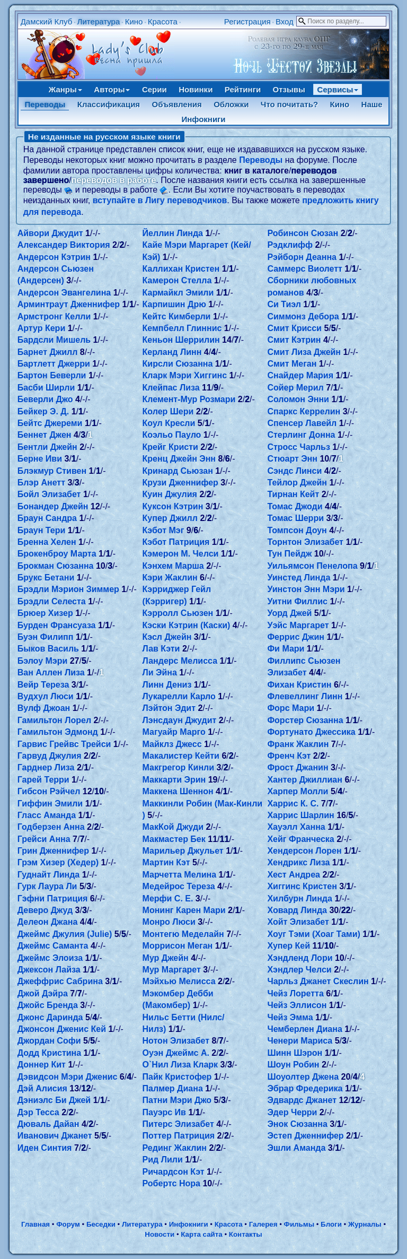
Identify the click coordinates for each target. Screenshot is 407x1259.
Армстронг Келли (54, 316)
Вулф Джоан (43, 708)
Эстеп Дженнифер (305, 1135)
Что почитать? (289, 104)
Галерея (263, 1224)
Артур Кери (41, 328)
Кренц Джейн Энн (179, 458)
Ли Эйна (160, 672)
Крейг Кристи (170, 446)
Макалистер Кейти (181, 755)
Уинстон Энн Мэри (305, 589)
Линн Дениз (167, 684)
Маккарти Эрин (174, 779)
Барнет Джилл (47, 352)
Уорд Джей (289, 613)
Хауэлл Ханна (296, 826)
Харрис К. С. (292, 803)
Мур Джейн (166, 957)
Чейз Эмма (290, 1017)
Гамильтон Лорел (54, 720)
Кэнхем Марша (173, 565)
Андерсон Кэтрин (54, 257)
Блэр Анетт (41, 482)
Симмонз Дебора (303, 316)
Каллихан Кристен (181, 268)
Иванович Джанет (54, 1135)
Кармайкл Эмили (178, 292)
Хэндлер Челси (299, 969)
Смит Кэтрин (294, 339)
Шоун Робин (293, 1064)
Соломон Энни (298, 399)
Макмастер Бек (174, 839)
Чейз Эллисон (296, 1005)
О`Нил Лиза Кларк (180, 1064)
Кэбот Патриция (176, 541)
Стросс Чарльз (298, 446)
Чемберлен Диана (304, 1029)
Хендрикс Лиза (298, 862)
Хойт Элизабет (298, 921)
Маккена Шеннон (178, 791)
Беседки (101, 1224)
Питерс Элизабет (178, 1123)
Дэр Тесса (38, 1112)
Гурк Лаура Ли (47, 886)
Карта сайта (201, 1234)
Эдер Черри (292, 1112)
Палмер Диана (173, 1088)
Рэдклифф (290, 244)
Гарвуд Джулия (49, 755)
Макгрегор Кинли (178, 767)
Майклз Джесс (172, 744)
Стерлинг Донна (301, 434)
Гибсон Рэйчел (49, 791)
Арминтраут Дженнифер (68, 304)
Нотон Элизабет (176, 1040)
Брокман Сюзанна (55, 565)
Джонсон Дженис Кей (61, 1029)
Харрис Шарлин (300, 815)
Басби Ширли (46, 387)
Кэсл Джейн (167, 636)
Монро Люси (169, 921)
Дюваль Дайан (48, 1123)
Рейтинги (243, 89)
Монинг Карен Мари (184, 910)
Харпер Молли (297, 791)
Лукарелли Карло (179, 696)
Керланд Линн (172, 352)
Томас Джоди (294, 506)
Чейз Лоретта (295, 993)
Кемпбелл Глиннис (182, 328)
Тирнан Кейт (293, 494)
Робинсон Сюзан (302, 233)
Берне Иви (39, 458)
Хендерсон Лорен (304, 850)
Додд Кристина (49, 1052)
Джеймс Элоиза (50, 957)
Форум (68, 1224)
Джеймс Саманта (53, 945)
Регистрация (247, 21)
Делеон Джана (47, 921)
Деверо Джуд (45, 910)
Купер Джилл (170, 518)
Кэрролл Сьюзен (178, 613)
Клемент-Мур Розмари (189, 399)
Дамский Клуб (47, 21)
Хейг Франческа (300, 839)
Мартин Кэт (166, 862)
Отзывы (289, 89)
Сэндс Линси (294, 470)
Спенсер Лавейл (302, 423)
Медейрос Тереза (179, 886)
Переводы (44, 104)
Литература (98, 21)
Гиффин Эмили (50, 803)
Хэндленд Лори (299, 957)
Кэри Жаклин (170, 577)
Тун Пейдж (289, 553)
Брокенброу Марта (56, 553)
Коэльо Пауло (172, 434)
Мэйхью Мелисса (179, 981)
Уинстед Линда (298, 577)
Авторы (112, 89)
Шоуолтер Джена (303, 1076)
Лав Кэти (161, 648)
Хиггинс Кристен (302, 886)
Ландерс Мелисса (180, 660)
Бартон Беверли (51, 375)
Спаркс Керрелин (303, 411)
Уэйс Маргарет (298, 625)
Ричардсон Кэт (174, 1171)
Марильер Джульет (183, 850)
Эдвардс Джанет (302, 1100)
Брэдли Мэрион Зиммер (68, 589)
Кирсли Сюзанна (178, 363)
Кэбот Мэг (163, 530)
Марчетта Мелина (180, 874)
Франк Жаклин (298, 744)
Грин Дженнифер (53, 850)
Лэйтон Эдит (169, 708)
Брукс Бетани (46, 577)
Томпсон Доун (296, 530)
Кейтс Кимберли (177, 316)
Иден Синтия (44, 1147)
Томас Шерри (295, 518)
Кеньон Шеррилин (181, 339)
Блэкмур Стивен (51, 470)
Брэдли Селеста (51, 601)
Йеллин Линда (173, 233)
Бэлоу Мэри (42, 660)
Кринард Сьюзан (178, 470)
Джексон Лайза (49, 969)
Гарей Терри (43, 779)
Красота (163, 21)
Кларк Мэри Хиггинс (185, 375)
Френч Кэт (289, 755)
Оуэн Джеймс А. (176, 1052)
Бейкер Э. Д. (43, 411)
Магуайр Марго (174, 731)
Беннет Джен (44, 434)
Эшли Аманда (296, 1147)
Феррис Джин (295, 636)
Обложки (231, 104)
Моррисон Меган (178, 945)
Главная (35, 1224)
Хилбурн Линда (299, 898)
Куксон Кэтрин (173, 506)
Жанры (65, 89)
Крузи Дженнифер (180, 482)
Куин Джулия (170, 494)
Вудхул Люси (45, 696)
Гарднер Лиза (46, 767)
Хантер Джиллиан (304, 779)
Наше (372, 104)
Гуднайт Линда (48, 874)
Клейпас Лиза (171, 387)
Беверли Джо (45, 399)
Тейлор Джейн (297, 482)
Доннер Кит (41, 1064)
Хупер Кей (288, 945)
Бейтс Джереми (50, 423)
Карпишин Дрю (174, 304)
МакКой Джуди (173, 826)
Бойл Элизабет (49, 494)
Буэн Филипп (45, 636)
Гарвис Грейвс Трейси (64, 744)
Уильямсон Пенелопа (312, 565)
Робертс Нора (171, 1183)
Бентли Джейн (47, 446)
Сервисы (337, 89)
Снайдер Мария (300, 375)
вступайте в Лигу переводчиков (160, 200)
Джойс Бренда (47, 1005)
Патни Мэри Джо (177, 1100)
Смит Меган (291, 363)
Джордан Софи (49, 1040)
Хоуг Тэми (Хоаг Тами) (313, 934)
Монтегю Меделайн (183, 934)
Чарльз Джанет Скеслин (317, 981)
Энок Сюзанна (297, 1123)
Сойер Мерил (295, 387)
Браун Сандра (47, 518)
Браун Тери (41, 530)
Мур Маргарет (172, 969)
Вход (285, 21)
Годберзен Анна (51, 826)
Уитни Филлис (297, 601)
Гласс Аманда (46, 815)
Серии (154, 89)
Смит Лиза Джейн (304, 352)
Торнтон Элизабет (305, 541)
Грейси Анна (43, 839)
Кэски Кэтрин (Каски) (187, 625)
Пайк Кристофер (177, 1076)
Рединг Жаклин (175, 1147)
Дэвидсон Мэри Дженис (67, 1076)
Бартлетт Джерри (53, 363)
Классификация (108, 104)
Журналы (365, 1224)
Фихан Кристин (299, 684)
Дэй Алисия (42, 1088)
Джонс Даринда (50, 1017)
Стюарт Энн (292, 458)
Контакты (245, 1234)
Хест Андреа (293, 874)
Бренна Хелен (46, 541)
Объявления (177, 104)
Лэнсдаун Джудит (180, 720)
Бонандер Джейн (53, 506)
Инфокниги (203, 119)
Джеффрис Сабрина (60, 981)
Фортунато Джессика (311, 731)
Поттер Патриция (179, 1135)
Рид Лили (163, 1159)
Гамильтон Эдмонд (57, 731)
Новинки (196, 89)
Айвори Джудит (50, 233)
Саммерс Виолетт (304, 268)
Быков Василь (48, 648)
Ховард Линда (297, 910)
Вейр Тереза (43, 684)
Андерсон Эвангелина (64, 292)
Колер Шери (168, 411)
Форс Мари (290, 708)
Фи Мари (285, 648)
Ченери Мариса (299, 1040)
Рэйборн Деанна (302, 257)
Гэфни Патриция (52, 898)
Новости (159, 1234)
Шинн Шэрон (294, 1052)
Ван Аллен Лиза (51, 672)
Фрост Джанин (297, 767)
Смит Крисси (294, 328)
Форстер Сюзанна (305, 720)
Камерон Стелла (177, 280)
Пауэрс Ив (164, 1112)
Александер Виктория (63, 244)
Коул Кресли (169, 423)
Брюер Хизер (45, 613)
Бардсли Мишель (54, 339)
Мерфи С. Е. (168, 898)
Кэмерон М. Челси (181, 553)
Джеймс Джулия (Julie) (64, 934)
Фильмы (299, 1224)
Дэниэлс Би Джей (54, 1100)
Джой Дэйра (42, 993)
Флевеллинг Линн (304, 696)
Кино (134, 21)
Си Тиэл (283, 304)
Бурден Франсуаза (56, 625)
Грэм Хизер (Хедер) (58, 862)
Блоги (331, 1224)
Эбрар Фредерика (304, 1088)
